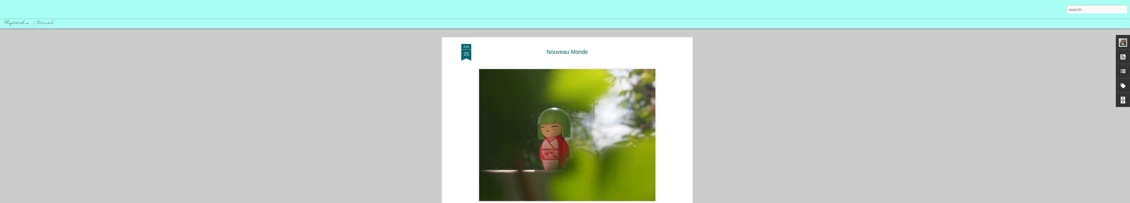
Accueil (45, 23)
